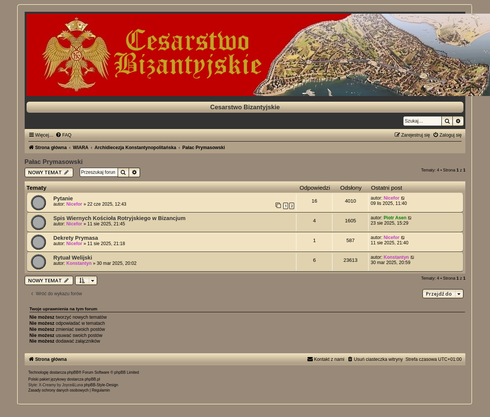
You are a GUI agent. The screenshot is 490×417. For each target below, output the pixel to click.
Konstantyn (79, 263)
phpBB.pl (92, 379)
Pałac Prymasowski (54, 161)
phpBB (73, 372)
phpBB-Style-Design (101, 385)
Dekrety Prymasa (76, 238)
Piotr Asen (395, 217)
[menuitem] (63, 135)
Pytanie (63, 198)
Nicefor (74, 204)
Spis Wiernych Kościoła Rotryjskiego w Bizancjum (120, 218)
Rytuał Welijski (73, 258)
